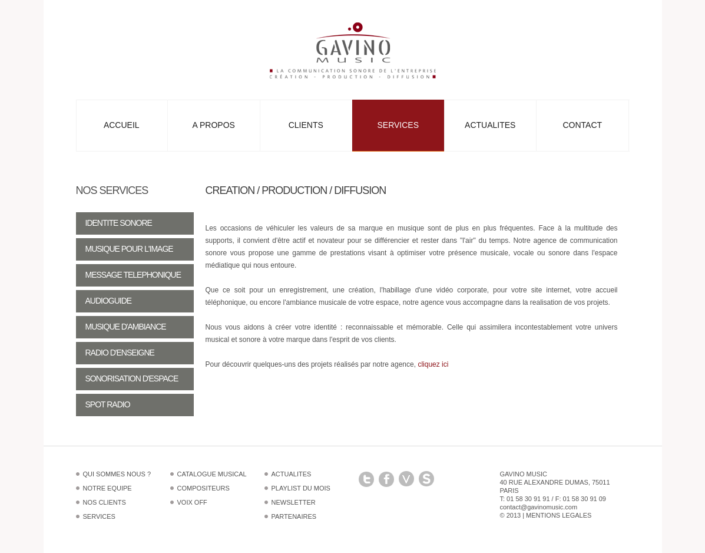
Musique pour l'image (129, 249)
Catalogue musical (212, 474)
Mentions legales (558, 515)
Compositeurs (203, 488)
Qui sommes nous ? (117, 474)
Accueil (122, 125)
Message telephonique (133, 274)
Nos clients (104, 502)
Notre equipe (107, 488)
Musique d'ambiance (125, 326)
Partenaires (294, 516)
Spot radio (107, 404)
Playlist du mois (301, 488)
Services (398, 125)
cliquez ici (433, 364)
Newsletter (294, 502)
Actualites (490, 125)
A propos (214, 125)
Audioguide (108, 300)
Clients (306, 125)
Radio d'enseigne (119, 352)
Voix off (192, 502)
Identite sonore (118, 223)
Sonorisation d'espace (131, 378)
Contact (582, 125)
